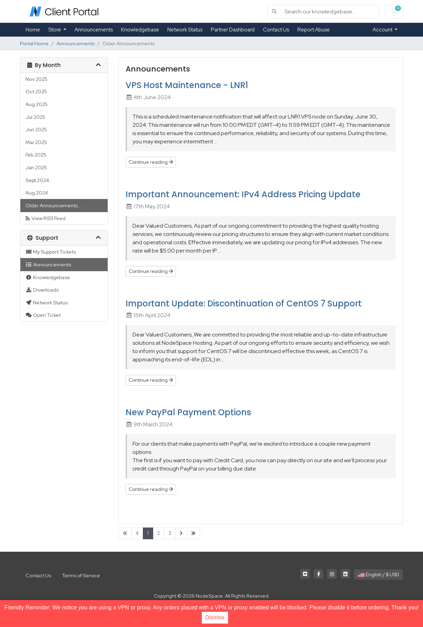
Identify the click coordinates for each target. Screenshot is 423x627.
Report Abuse (313, 29)
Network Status (185, 29)
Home (33, 29)
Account (383, 29)
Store (55, 29)
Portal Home (34, 43)
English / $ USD (378, 574)
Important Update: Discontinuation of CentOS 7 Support (244, 303)
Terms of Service (81, 575)
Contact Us (276, 29)
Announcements (94, 29)
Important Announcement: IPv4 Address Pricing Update (243, 194)
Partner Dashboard (233, 29)
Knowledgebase (140, 29)
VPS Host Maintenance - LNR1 (187, 85)
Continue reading (151, 162)
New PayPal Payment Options (188, 412)
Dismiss (215, 617)
